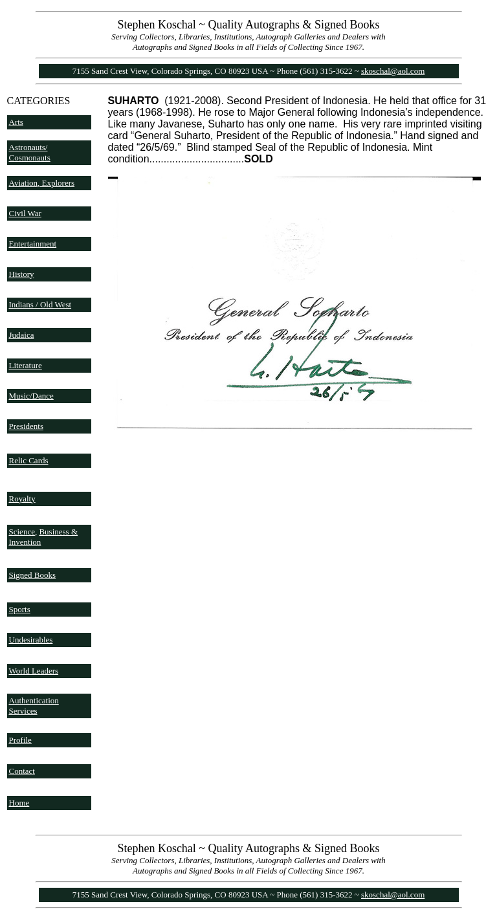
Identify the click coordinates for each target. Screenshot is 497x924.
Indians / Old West (40, 304)
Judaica (21, 335)
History (21, 274)
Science (22, 531)
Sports (19, 609)
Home (19, 803)
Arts (16, 122)
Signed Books (32, 575)
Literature (25, 365)
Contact (22, 771)
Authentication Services (34, 706)
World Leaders (34, 671)
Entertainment (33, 243)
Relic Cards (29, 460)
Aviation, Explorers (42, 183)
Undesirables (31, 639)
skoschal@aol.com (393, 71)
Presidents (26, 426)
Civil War (25, 213)
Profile (20, 740)
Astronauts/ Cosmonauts (29, 152)
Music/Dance (31, 396)
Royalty (22, 498)
